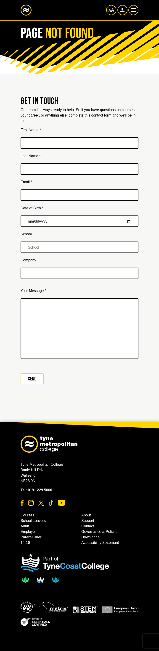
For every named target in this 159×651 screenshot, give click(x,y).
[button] (28, 607)
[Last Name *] (79, 169)
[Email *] (79, 195)
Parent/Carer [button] (31, 537)
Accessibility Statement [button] (100, 543)
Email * (26, 182)
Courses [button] (27, 515)
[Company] (79, 273)
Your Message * (33, 291)
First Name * (31, 130)
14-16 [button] (25, 543)
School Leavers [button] (33, 521)
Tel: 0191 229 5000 (36, 490)
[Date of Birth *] (79, 221)
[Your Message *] (79, 328)
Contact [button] (87, 526)
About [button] (86, 515)
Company (28, 260)
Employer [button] (28, 532)
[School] (79, 247)
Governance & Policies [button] (99, 532)
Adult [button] (25, 526)
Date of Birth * (32, 208)
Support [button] (87, 521)
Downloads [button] (90, 537)
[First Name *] (79, 143)
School (26, 234)
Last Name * (31, 156)
